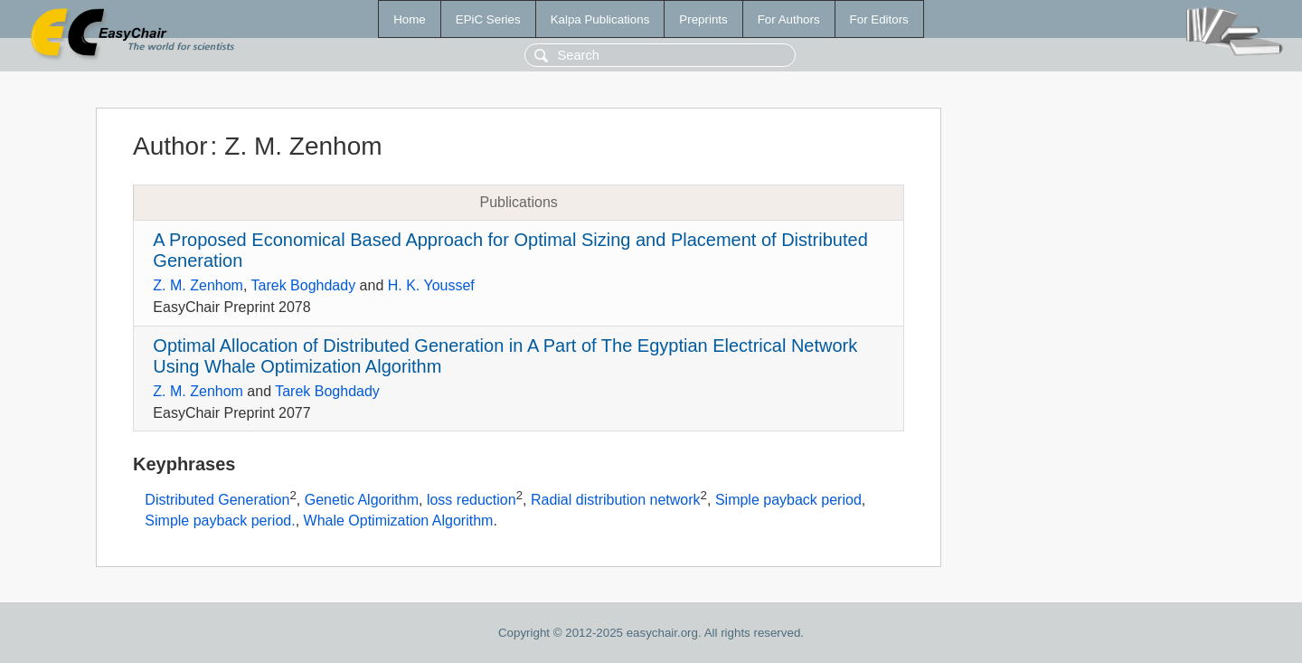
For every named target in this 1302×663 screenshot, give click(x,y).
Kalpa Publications (600, 19)
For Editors (879, 19)
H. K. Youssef (431, 285)
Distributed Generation (217, 500)
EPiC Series (488, 19)
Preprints (703, 19)
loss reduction (471, 500)
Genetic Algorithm (362, 500)
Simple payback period (788, 500)
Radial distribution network (616, 500)
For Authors (789, 19)
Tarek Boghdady (303, 285)
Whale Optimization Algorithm (399, 520)
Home (409, 19)
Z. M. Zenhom (198, 285)
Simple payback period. (220, 520)
